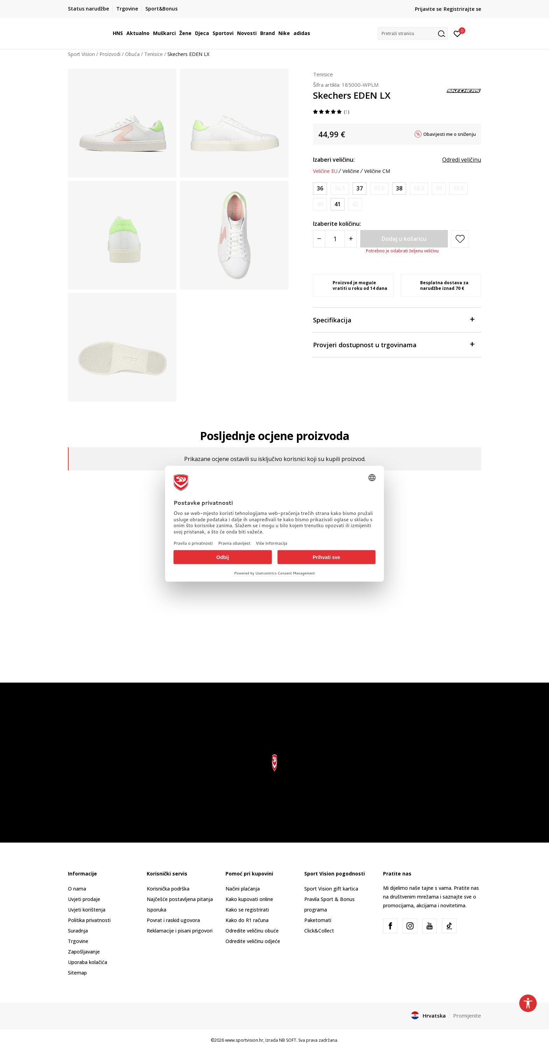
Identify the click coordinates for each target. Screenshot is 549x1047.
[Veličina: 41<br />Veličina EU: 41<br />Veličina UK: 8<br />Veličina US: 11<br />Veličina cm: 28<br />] (338, 204)
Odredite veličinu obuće (252, 930)
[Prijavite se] (457, 33)
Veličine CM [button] (377, 171)
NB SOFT (287, 1040)
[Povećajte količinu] (351, 238)
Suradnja (78, 930)
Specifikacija (393, 319)
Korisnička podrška (168, 888)
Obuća (132, 54)
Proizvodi (109, 54)
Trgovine (78, 941)
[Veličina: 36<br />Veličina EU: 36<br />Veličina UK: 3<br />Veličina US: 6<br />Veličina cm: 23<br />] (320, 188)
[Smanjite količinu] (319, 238)
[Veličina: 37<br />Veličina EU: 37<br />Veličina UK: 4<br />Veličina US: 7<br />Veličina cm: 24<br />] (360, 188)
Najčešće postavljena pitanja (180, 899)
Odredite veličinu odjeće (252, 941)
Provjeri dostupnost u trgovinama (393, 344)
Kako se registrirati (247, 909)
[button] (413, 33)
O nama (77, 888)
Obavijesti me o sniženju (449, 134)
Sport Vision (81, 54)
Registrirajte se (462, 9)
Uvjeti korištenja (86, 909)
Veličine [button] (350, 171)
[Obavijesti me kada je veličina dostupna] (340, 188)
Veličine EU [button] (325, 171)
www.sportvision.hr (244, 1040)
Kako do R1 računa (247, 920)
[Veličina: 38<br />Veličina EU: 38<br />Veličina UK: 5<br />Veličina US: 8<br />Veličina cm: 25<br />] (399, 188)
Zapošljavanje (84, 951)
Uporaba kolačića (87, 962)
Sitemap (77, 972)
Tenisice (153, 54)
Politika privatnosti (89, 920)
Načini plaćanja (242, 888)
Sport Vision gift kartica (331, 888)
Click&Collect (319, 930)
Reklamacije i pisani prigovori (180, 930)
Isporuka (156, 909)
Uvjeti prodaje (84, 899)
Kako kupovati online (249, 899)
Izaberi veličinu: (334, 159)
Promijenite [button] (467, 1015)
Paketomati (317, 920)
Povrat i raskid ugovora (173, 920)
